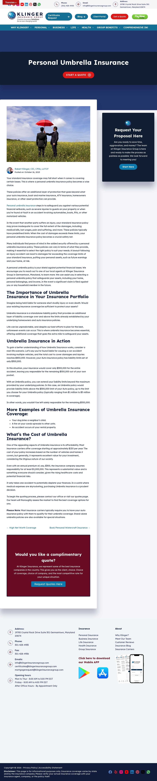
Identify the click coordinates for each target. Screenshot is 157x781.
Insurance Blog (123, 645)
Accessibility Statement (51, 767)
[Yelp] (115, 772)
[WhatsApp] (39, 4)
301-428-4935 (22, 645)
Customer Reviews (124, 642)
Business (60, 27)
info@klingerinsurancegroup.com (97, 6)
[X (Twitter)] (34, 4)
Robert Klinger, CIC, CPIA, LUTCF (32, 169)
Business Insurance (88, 638)
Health (88, 27)
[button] (48, 584)
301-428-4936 (22, 653)
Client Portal (99, 16)
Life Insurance (86, 642)
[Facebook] (110, 772)
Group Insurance (87, 649)
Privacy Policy (30, 767)
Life (75, 27)
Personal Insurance (88, 635)
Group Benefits (109, 27)
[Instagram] (121, 772)
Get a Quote (119, 16)
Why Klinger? (21, 27)
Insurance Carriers (124, 649)
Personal (43, 27)
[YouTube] (22, 4)
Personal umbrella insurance (21, 205)
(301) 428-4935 (67, 6)
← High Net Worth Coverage (21, 527)
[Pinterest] (30, 4)
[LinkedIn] (26, 4)
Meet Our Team (123, 638)
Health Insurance (87, 645)
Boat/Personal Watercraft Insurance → (70, 527)
